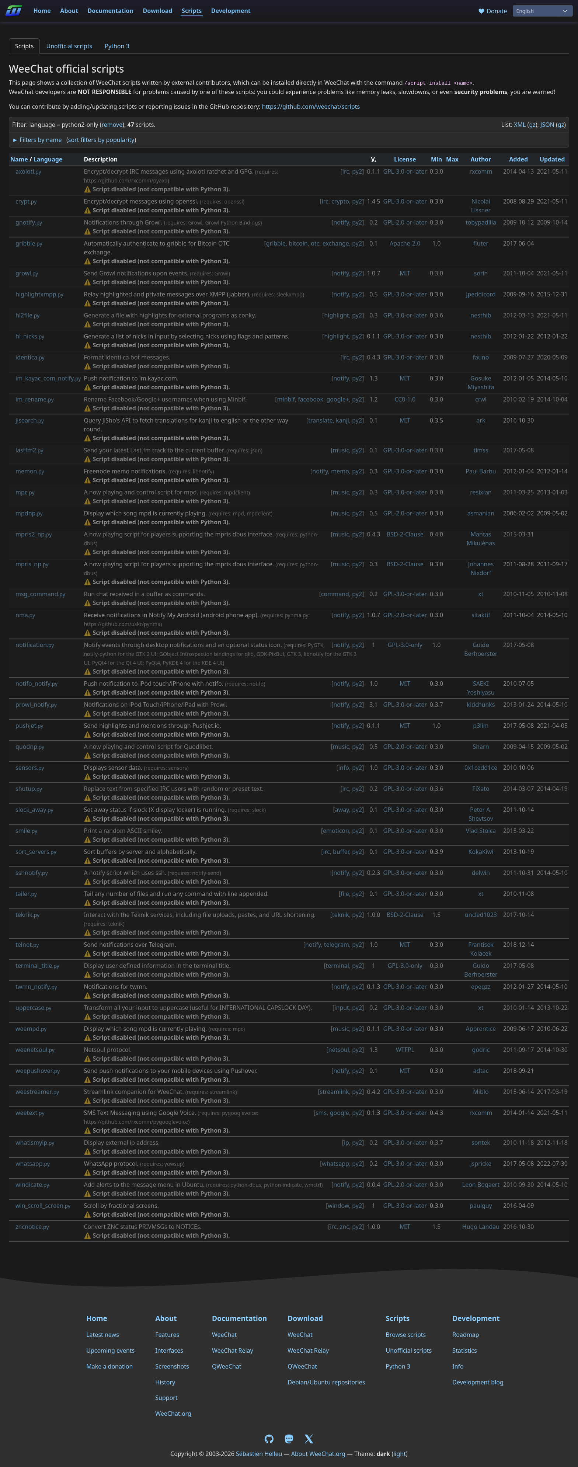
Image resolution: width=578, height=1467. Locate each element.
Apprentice (481, 1029)
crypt (25, 201)
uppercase (33, 1008)
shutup (28, 789)
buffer (341, 852)
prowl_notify (36, 705)
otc (315, 243)
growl (26, 273)
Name (19, 159)
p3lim (480, 726)
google (339, 1113)
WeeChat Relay (232, 1350)
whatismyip (34, 1143)
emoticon (336, 831)
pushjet (29, 726)
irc (345, 171)
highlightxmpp (39, 294)
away (342, 810)
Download (158, 11)
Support (166, 1398)
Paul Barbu (481, 471)
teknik (27, 915)
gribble (28, 243)
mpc (25, 492)
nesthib (480, 315)
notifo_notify (36, 683)
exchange (336, 243)
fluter (480, 243)
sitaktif (480, 615)
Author (480, 159)
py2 (357, 171)
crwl (481, 399)
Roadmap (465, 1335)
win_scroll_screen (42, 1206)
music (341, 450)
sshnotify (31, 873)
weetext (30, 1113)
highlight (336, 315)
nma (25, 615)
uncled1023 (481, 915)
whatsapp (32, 1164)
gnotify (28, 222)
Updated (552, 159)
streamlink (334, 1092)
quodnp (29, 747)
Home (42, 11)
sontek (480, 1143)
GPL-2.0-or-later (405, 222)
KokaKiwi (481, 852)
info (343, 768)
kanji (342, 420)
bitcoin (298, 243)
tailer (26, 894)
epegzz (481, 987)
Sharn (481, 747)
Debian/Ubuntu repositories (326, 1382)
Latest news (102, 1335)
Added (518, 159)
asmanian (480, 513)
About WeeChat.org (318, 1454)
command (335, 594)
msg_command (40, 594)
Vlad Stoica (481, 831)
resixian (481, 492)
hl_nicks (29, 336)
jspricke (481, 1164)
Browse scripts (406, 1335)
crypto (340, 201)
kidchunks (481, 705)
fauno (481, 357)
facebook (310, 399)
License (405, 159)
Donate (492, 11)
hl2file (27, 315)
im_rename (34, 399)
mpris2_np (33, 534)
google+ (338, 399)
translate (320, 420)
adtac (480, 1071)
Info (458, 1366)
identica (30, 357)
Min (436, 159)
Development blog (477, 1382)
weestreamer (37, 1092)
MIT (405, 273)
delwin (481, 873)
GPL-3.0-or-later (405, 171)
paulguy (481, 1206)
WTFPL (405, 1050)
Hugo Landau (480, 1227)
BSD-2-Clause (405, 534)
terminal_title (37, 966)
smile (26, 831)
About (69, 11)
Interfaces (169, 1350)
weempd (31, 1029)
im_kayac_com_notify (48, 378)
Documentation (110, 11)
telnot (27, 945)
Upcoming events (110, 1350)
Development (231, 11)
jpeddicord (480, 294)
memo (340, 471)
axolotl (28, 171)
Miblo (480, 1092)
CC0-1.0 (404, 399)
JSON (547, 125)
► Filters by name (37, 140)
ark (480, 420)
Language (48, 159)
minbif (286, 399)
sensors (29, 768)
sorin (481, 273)
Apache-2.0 (405, 243)
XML (520, 125)
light (399, 1454)
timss (480, 450)
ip (346, 1143)
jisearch (29, 420)
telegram (336, 945)
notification (34, 645)
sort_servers (35, 852)
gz (532, 125)
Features (167, 1335)
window (338, 1206)
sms (321, 1113)
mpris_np (31, 564)
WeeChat (224, 1335)
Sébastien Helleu (259, 1454)
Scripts (192, 11)
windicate (32, 1185)
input (341, 1008)
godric (481, 1050)
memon (29, 471)
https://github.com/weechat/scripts (311, 106)
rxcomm (480, 171)
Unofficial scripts (69, 46)
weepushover (37, 1071)
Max (452, 159)
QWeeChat (226, 1366)
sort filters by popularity (101, 140)
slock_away (34, 810)
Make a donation (109, 1366)
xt (480, 594)
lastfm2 (29, 450)
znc (344, 1227)
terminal (337, 966)
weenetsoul (35, 1050)
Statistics (464, 1350)
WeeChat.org (173, 1413)
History (165, 1382)
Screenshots (172, 1366)
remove (111, 125)
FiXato (480, 789)
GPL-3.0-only (405, 645)
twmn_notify (36, 987)
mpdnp (29, 513)
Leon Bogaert (480, 1185)
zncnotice (32, 1227)
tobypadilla (481, 222)
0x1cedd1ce (480, 768)
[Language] (543, 11)
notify (341, 222)
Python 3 (117, 46)
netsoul (338, 1050)
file (345, 894)
